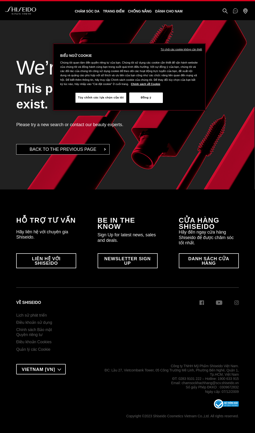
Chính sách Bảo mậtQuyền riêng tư (34, 332)
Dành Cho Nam (169, 11)
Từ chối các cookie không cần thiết (181, 49)
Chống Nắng (140, 11)
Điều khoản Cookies (34, 342)
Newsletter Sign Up (127, 261)
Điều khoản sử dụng (34, 322)
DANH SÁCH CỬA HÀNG (208, 261)
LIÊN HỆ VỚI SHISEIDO (46, 261)
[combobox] (41, 369)
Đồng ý (146, 97)
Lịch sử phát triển (31, 315)
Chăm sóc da (87, 11)
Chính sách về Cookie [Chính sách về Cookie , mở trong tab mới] (145, 84)
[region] (129, 77)
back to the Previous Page (63, 149)
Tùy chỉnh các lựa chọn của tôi (101, 97)
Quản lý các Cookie (33, 349)
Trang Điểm (113, 11)
